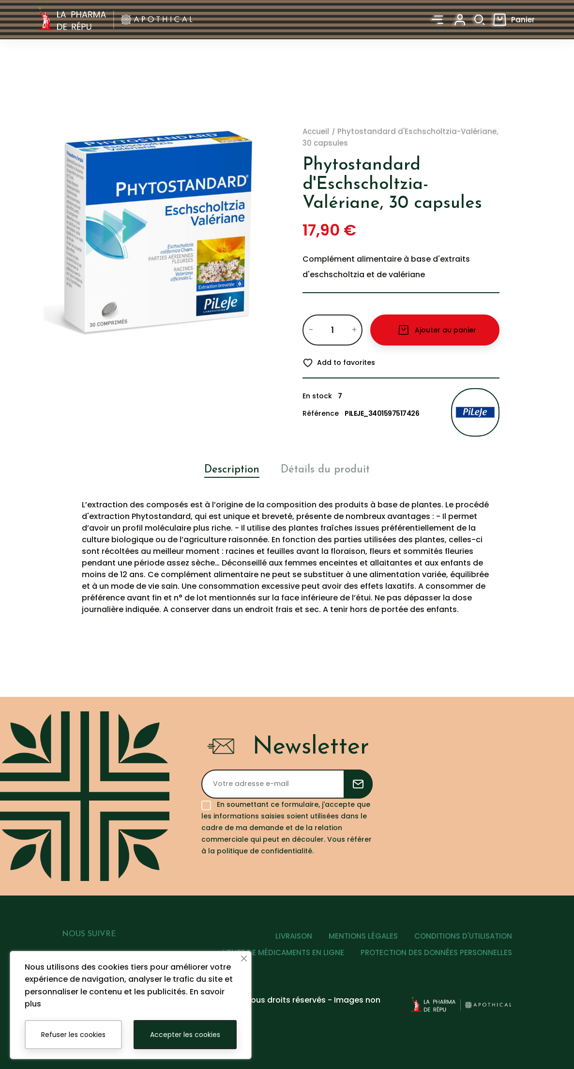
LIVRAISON (293, 936)
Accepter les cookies (185, 1034)
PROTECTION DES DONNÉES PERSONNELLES (436, 952)
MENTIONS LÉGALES (363, 936)
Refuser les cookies (73, 1034)
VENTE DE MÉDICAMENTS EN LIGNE (283, 952)
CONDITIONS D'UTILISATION (463, 936)
